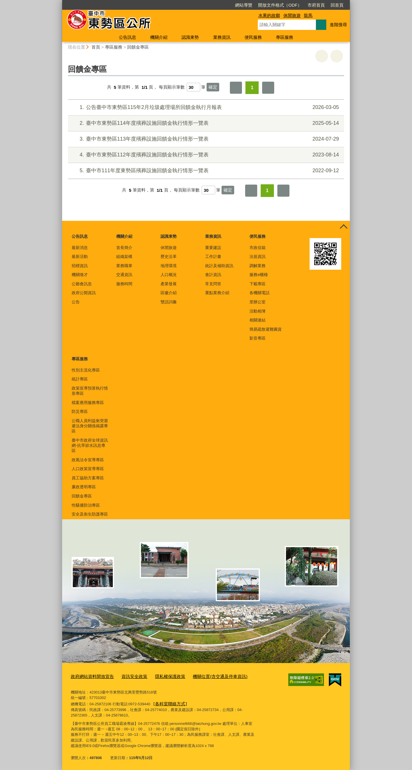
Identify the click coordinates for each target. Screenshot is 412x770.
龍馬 (308, 15)
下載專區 (257, 283)
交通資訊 (124, 274)
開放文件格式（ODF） (247, 5)
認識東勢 (190, 37)
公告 (76, 302)
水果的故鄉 (269, 15)
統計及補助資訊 (219, 265)
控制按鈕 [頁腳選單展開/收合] (343, 227)
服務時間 (124, 283)
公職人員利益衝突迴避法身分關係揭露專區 (90, 425)
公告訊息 (127, 37)
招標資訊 (80, 265)
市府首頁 (283, 5)
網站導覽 (210, 5)
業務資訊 (221, 37)
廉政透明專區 (84, 486)
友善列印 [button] (321, 56)
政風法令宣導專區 (88, 459)
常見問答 (213, 283)
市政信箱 (257, 247)
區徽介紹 (169, 292)
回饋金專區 (138, 47)
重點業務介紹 (217, 292)
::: (60, 2)
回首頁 (303, 5)
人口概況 (169, 274)
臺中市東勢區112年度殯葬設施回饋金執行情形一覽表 (205, 155)
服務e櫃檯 (258, 274)
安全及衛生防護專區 (90, 514)
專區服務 (284, 37)
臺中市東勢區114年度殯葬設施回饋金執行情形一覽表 (205, 123)
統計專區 (80, 379)
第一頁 (236, 88)
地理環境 (169, 265)
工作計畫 (213, 256)
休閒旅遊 (292, 15)
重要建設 (213, 247)
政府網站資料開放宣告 (89, 676)
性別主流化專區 (86, 370)
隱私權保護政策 (159, 676)
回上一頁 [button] (336, 56)
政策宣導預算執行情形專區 (90, 391)
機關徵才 (80, 274)
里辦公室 (257, 302)
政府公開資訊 (84, 292)
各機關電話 (259, 292)
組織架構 (124, 256)
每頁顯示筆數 (172, 87)
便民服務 (253, 37)
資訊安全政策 (127, 676)
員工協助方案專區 (88, 478)
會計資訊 (213, 274)
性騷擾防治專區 (86, 505)
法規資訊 (257, 256)
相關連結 (257, 320)
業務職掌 (124, 265)
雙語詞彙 (169, 302)
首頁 (95, 47)
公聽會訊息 (82, 283)
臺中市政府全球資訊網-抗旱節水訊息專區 (90, 445)
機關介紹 (158, 37)
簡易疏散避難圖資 (265, 329)
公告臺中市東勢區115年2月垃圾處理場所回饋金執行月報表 (205, 107)
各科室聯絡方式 (168, 702)
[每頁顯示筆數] (193, 87)
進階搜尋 (338, 24)
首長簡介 (124, 247)
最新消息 (80, 247)
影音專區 (257, 338)
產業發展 (169, 283)
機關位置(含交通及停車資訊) (203, 676)
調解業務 (257, 265)
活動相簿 (257, 311)
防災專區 (80, 411)
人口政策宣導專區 (88, 468)
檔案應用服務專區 (88, 402)
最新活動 (80, 256)
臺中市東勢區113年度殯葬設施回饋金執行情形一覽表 (205, 139)
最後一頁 (268, 88)
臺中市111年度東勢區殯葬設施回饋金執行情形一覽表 (205, 170)
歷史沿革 (169, 256)
